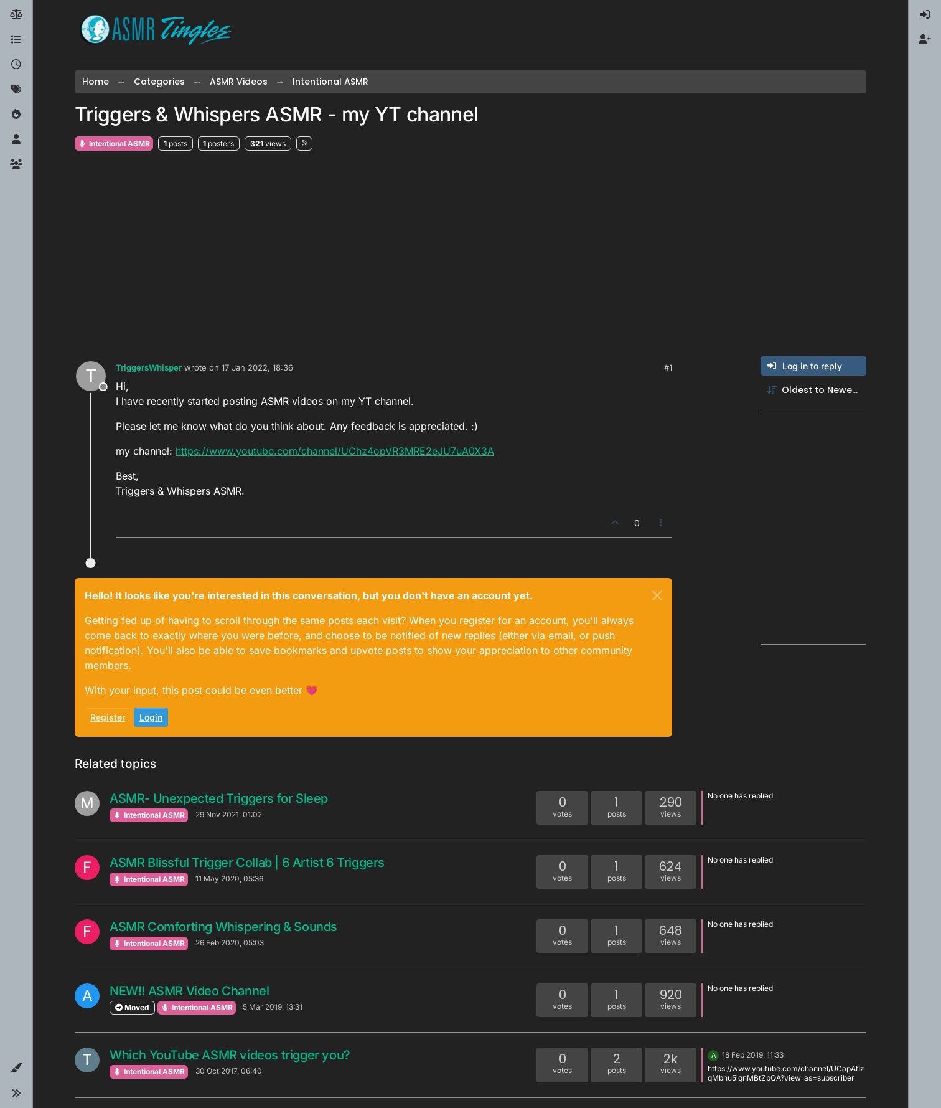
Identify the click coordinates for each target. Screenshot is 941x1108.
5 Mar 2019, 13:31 (272, 1006)
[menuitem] (925, 15)
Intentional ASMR (114, 143)
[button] (16, 1068)
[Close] (657, 595)
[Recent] (16, 65)
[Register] (925, 40)
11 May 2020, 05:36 (229, 878)
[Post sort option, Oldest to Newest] (813, 390)
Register (107, 717)
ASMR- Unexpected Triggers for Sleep (219, 798)
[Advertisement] (470, 254)
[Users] (16, 139)
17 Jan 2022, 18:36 (257, 367)
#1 (668, 367)
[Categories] (16, 40)
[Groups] (16, 164)
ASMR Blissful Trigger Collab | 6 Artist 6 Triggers (247, 862)
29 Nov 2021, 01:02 (228, 814)
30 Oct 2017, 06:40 (228, 1071)
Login (150, 717)
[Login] (925, 15)
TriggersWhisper (149, 367)
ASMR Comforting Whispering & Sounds (223, 926)
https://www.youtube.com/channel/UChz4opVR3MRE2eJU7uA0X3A (335, 451)
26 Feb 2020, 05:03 (229, 942)
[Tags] (16, 90)
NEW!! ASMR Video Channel (189, 990)
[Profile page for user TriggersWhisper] (91, 376)
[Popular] (16, 115)
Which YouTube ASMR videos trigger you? (230, 1055)
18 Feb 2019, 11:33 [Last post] (753, 1054)
